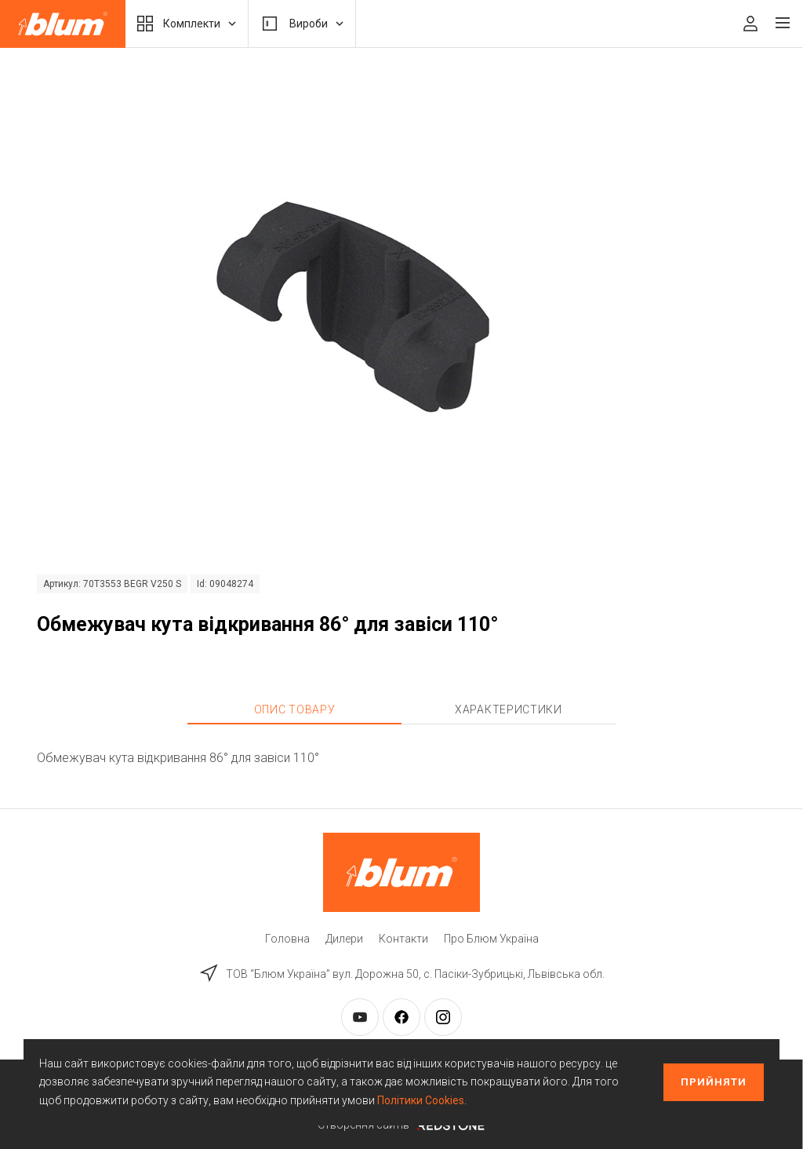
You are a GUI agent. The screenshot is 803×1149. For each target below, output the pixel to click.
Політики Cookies (420, 1100)
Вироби (301, 23)
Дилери (344, 938)
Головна (287, 938)
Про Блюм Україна (491, 938)
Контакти (403, 938)
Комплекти (186, 23)
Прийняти (714, 1082)
